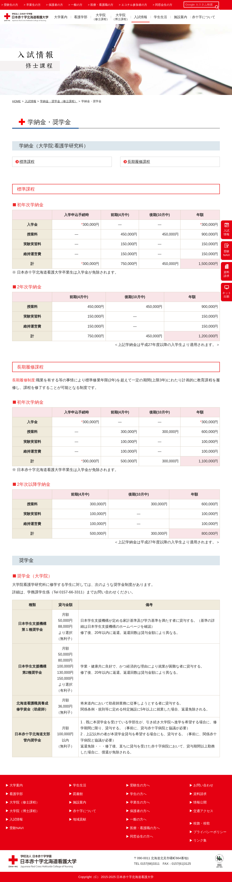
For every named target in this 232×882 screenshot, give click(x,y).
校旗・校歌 (201, 823)
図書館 (78, 794)
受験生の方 (11, 4)
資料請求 (200, 794)
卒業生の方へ (140, 802)
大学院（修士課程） (24, 802)
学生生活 (160, 17)
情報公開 (200, 802)
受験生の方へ (140, 785)
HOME (16, 101)
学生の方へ (138, 794)
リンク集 (200, 840)
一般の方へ (138, 819)
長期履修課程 (138, 162)
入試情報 (140, 17)
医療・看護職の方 (101, 4)
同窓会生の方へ (141, 836)
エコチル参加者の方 (134, 4)
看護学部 (80, 17)
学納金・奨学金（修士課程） (58, 101)
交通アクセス (203, 811)
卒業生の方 (33, 4)
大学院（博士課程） (24, 811)
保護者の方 (56, 4)
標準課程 (26, 162)
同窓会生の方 (163, 4)
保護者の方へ (140, 811)
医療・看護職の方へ (145, 828)
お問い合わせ (203, 785)
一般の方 (76, 4)
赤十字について (203, 17)
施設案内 (180, 17)
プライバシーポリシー (209, 832)
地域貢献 (79, 819)
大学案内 (60, 17)
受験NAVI (17, 828)
